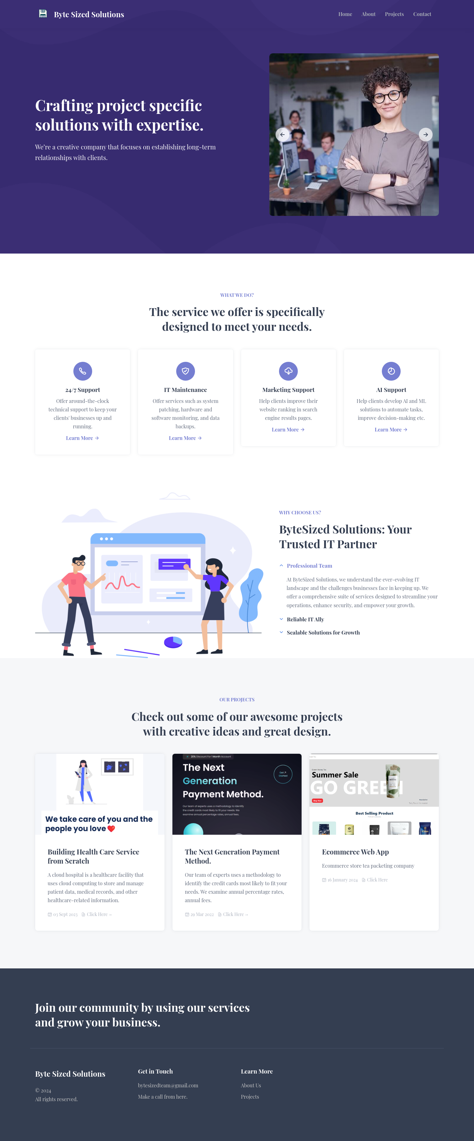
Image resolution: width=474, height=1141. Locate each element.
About (369, 14)
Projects (394, 14)
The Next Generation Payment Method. (232, 856)
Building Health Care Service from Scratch (93, 856)
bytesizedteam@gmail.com (168, 1085)
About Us (251, 1085)
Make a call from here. (162, 1096)
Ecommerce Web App (355, 851)
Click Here (377, 880)
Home (345, 14)
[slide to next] (426, 135)
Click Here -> (99, 914)
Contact (422, 14)
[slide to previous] (282, 135)
